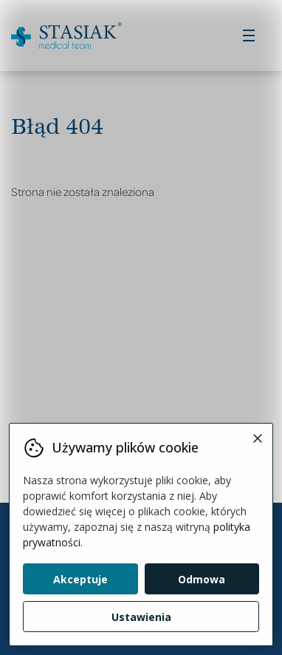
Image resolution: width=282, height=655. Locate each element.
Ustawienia (141, 617)
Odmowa (201, 579)
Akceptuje (80, 579)
